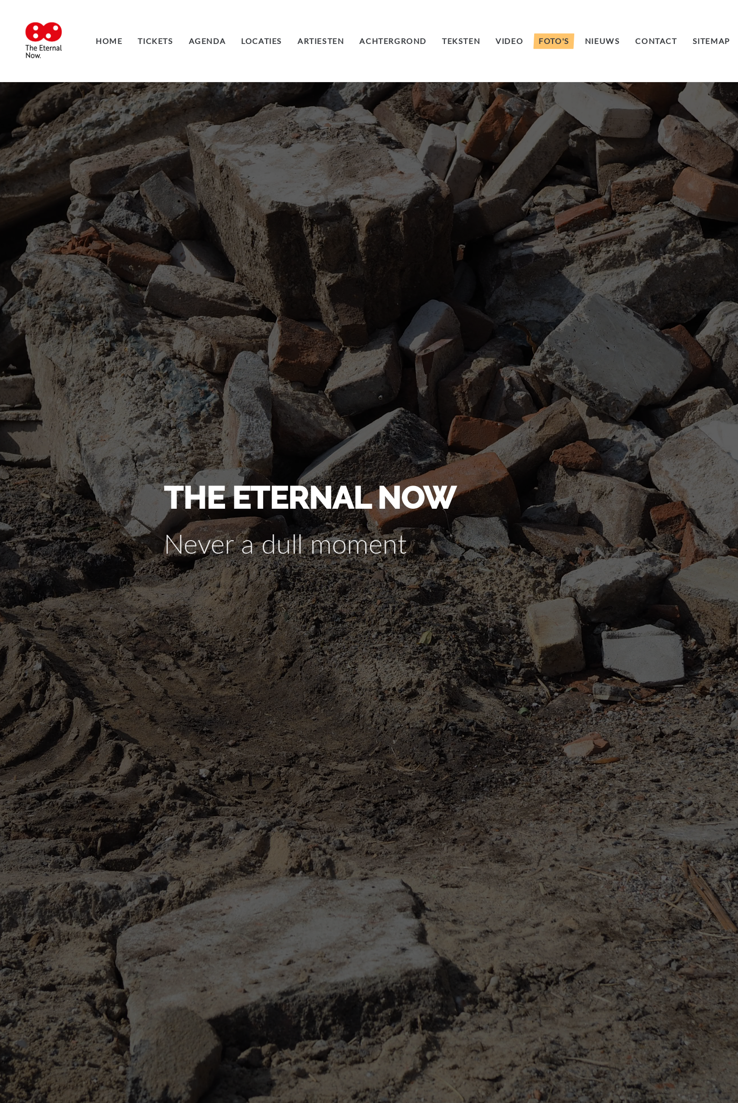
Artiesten (321, 40)
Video (509, 40)
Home (109, 40)
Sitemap (711, 40)
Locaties (261, 40)
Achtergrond (392, 40)
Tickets (155, 40)
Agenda (207, 40)
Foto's (554, 40)
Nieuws (602, 40)
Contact (656, 40)
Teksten (461, 40)
